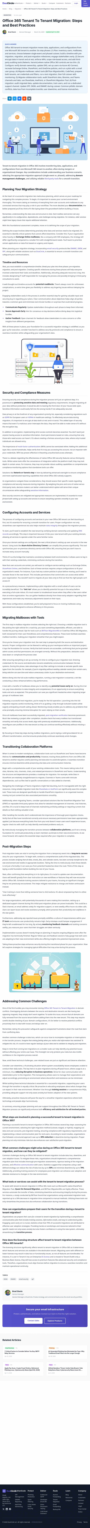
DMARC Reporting (18, 1501)
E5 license (46, 1257)
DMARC (73, 248)
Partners (68, 3)
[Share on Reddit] (24, 99)
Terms (85, 1522)
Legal (80, 1506)
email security (53, 248)
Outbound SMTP (43, 1496)
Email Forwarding (57, 1505)
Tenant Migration (56, 1501)
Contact (80, 1503)
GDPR (7, 417)
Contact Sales (33, 1320)
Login (76, 3)
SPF (3, 251)
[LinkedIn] (7, 1509)
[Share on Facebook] (19, 99)
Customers (60, 3)
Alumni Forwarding (57, 1496)
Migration (18, 9)
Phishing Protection (31, 1496)
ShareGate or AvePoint (48, 789)
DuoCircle (40, 251)
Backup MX (56, 1509)
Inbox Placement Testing (43, 1506)
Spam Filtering (30, 1501)
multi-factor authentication (29, 446)
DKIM (80, 248)
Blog (10, 9)
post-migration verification (57, 715)
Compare (52, 3)
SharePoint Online (9, 568)
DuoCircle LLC (12, 1522)
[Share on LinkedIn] (10, 99)
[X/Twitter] (3, 1509)
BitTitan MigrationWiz (51, 631)
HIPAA (30, 417)
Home (4, 9)
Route (45, 3)
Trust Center (82, 1509)
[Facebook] (10, 1509)
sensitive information (39, 490)
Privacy (79, 1522)
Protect (29, 3)
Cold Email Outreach (43, 1512)
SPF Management (19, 1496)
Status (80, 1512)
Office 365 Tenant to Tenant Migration (59, 1008)
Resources (69, 1498)
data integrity (51, 525)
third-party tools (51, 178)
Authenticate (19, 3)
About (80, 1495)
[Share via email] (29, 99)
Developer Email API (43, 1501)
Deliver (37, 3)
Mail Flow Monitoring (19, 1505)
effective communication (23, 1165)
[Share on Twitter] (14, 99)
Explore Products (55, 1321)
